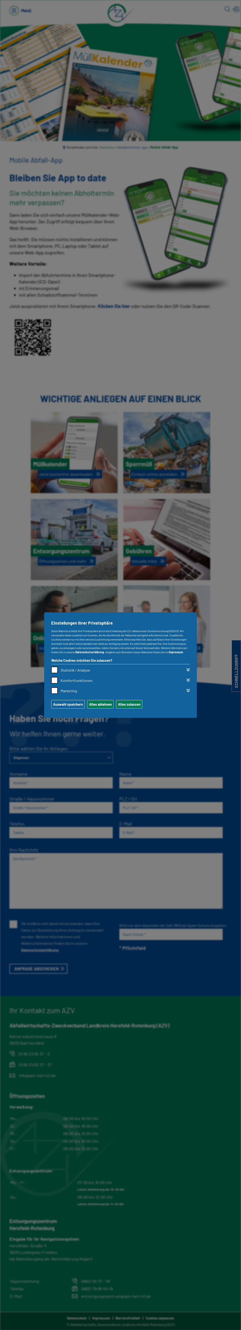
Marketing (69, 691)
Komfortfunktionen (77, 680)
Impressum (176, 652)
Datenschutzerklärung (89, 652)
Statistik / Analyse (75, 670)
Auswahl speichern (68, 704)
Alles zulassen (129, 704)
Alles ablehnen (100, 704)
